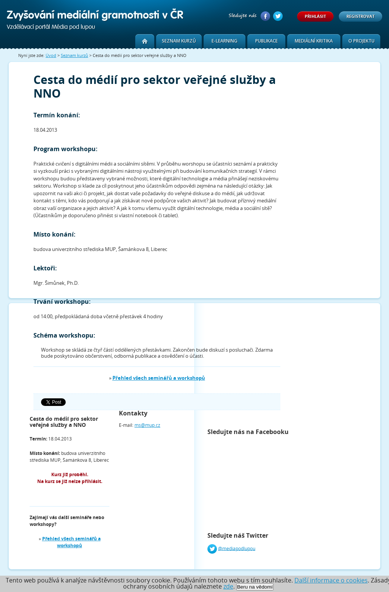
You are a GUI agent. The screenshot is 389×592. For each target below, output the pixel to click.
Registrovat (360, 16)
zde (228, 586)
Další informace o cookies (331, 580)
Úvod (51, 55)
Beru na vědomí (255, 587)
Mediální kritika (314, 41)
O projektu (361, 41)
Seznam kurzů (179, 41)
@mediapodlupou (236, 548)
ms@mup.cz (147, 425)
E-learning (224, 41)
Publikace (266, 41)
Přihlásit (315, 16)
